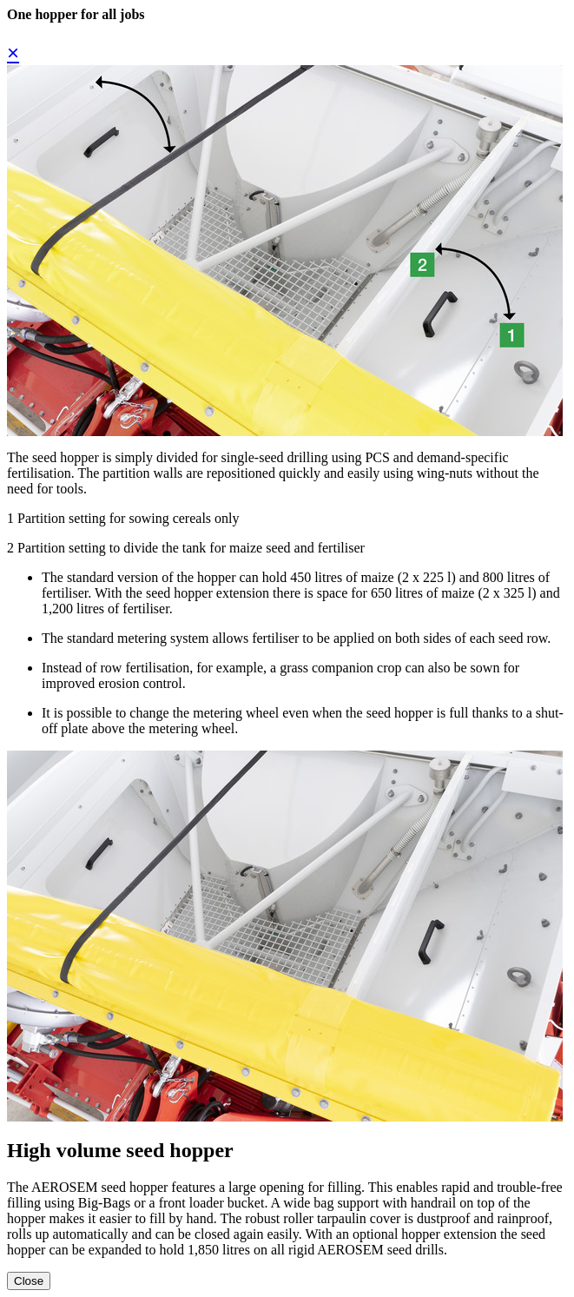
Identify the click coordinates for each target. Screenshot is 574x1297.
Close (28, 1280)
